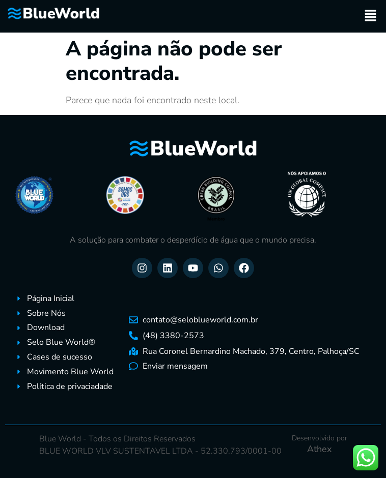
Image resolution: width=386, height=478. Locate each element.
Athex (319, 449)
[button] (371, 16)
